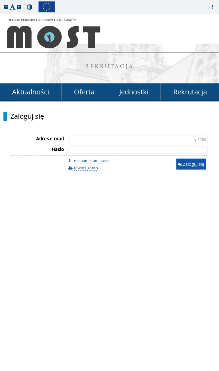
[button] (6, 6)
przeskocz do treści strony (1, 1)
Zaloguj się (27, 116)
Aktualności (30, 91)
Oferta (84, 91)
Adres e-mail (50, 139)
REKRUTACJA (109, 67)
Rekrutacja (190, 91)
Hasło (58, 149)
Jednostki (134, 91)
